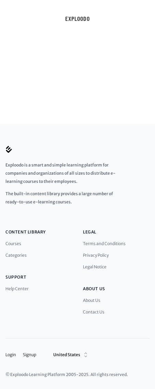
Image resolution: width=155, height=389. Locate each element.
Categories (16, 255)
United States (71, 354)
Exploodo (77, 18)
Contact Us (93, 311)
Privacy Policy (96, 255)
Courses (13, 243)
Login (10, 354)
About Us (91, 300)
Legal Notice (95, 266)
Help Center (17, 288)
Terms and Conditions (104, 243)
